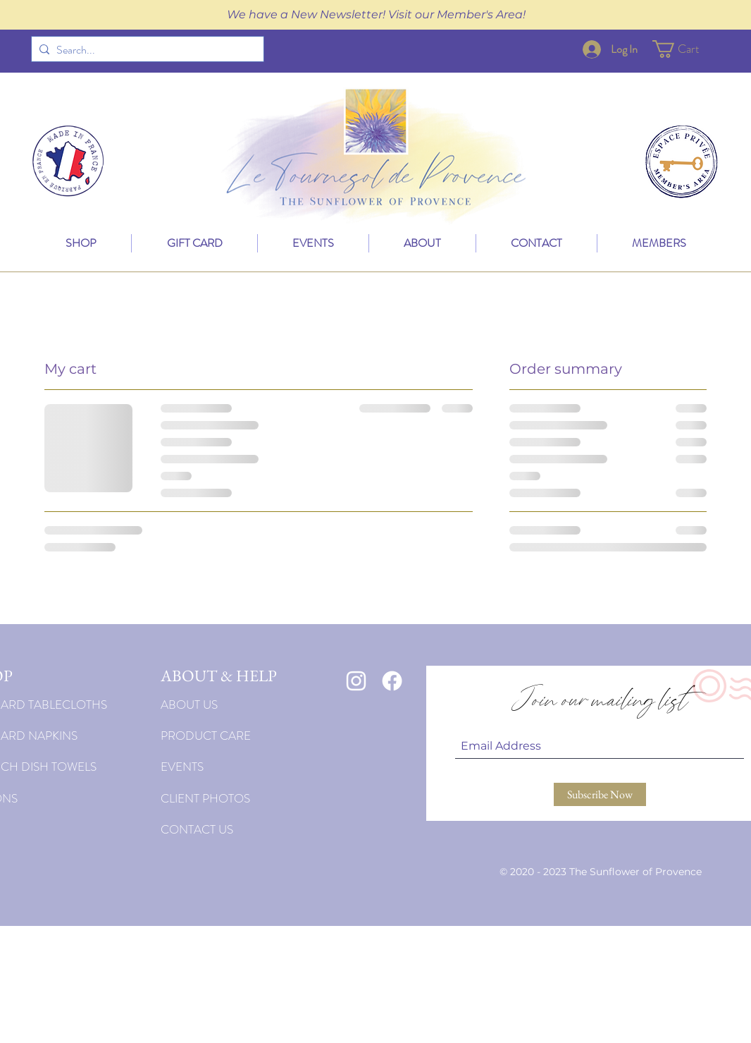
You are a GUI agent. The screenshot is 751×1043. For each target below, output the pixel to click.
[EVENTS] (245, 766)
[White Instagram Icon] (356, 681)
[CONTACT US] (245, 829)
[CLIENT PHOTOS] (245, 798)
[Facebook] (392, 681)
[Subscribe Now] (600, 794)
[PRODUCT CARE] (245, 735)
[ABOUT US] (245, 704)
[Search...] (145, 50)
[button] (686, 49)
